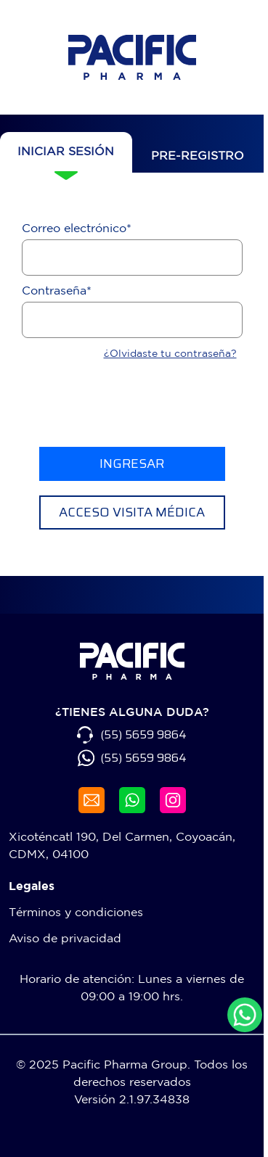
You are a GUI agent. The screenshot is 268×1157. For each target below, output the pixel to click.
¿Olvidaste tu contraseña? (170, 353)
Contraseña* (57, 290)
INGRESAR (132, 463)
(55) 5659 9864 (143, 735)
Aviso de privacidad (65, 937)
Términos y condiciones (76, 911)
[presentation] (132, 404)
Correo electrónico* (76, 227)
